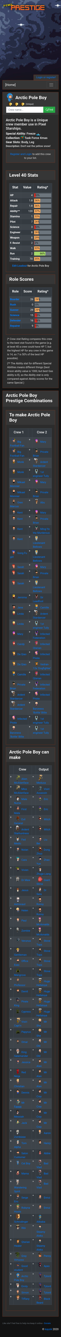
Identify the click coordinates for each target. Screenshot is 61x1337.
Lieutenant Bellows (39, 543)
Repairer (15, 325)
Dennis (21, 1092)
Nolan (21, 849)
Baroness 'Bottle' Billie (40, 708)
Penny (44, 1255)
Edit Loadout (19, 265)
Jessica (22, 1062)
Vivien (21, 870)
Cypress (22, 1011)
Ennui (43, 1197)
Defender (15, 320)
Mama (21, 1173)
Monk (17, 462)
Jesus (21, 890)
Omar (21, 1042)
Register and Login (21, 154)
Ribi (20, 1228)
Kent (16, 512)
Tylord (44, 1276)
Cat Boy (22, 1163)
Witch (43, 819)
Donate (47, 1323)
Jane (16, 607)
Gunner (14, 309)
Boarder (14, 299)
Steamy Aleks (41, 1231)
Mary (39, 441)
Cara (20, 859)
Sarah (17, 567)
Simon (21, 1292)
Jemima (18, 597)
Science (14, 315)
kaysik (48, 1329)
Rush (13, 304)
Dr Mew (22, 880)
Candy (17, 644)
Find (49, 109)
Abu (39, 502)
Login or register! (46, 77)
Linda (17, 613)
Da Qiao (18, 654)
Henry (44, 1143)
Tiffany (22, 1298)
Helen (21, 910)
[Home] (10, 85)
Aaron (44, 1133)
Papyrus (22, 1031)
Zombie (22, 930)
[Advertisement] (30, 43)
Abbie (43, 1153)
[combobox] (24, 110)
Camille (41, 607)
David (21, 991)
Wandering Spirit (20, 1187)
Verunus (22, 940)
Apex (43, 1266)
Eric (42, 799)
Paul (20, 920)
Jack (20, 1122)
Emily (21, 1286)
